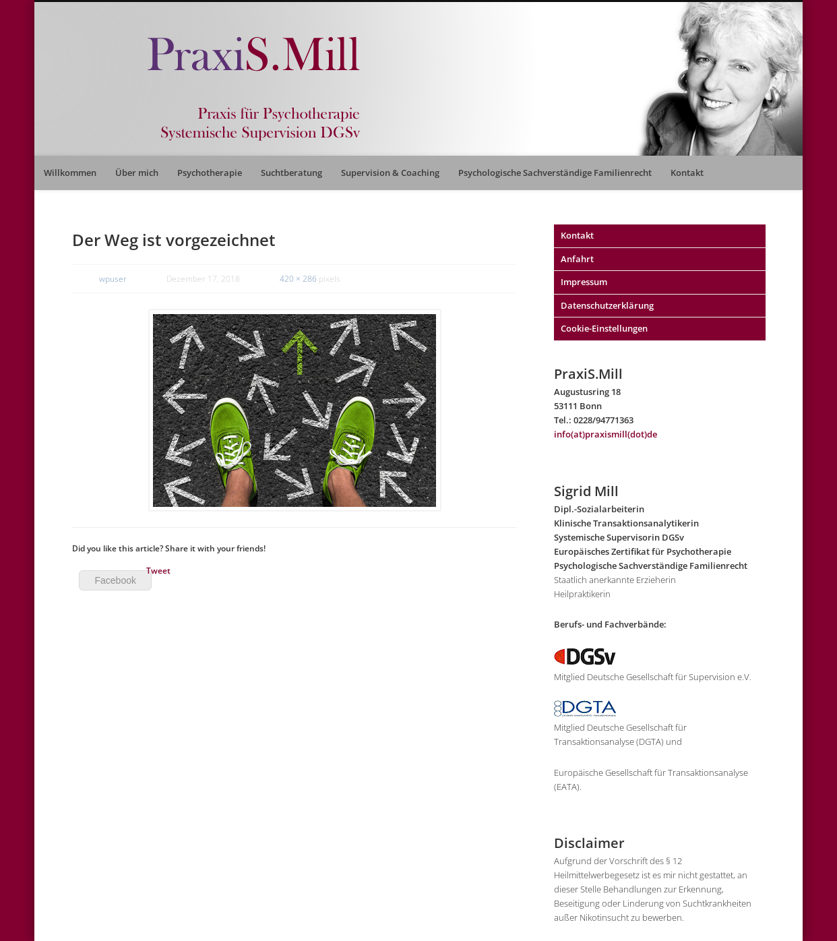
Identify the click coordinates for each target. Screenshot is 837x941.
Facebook (114, 580)
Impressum (584, 282)
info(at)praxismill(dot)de (605, 434)
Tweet (158, 570)
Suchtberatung (291, 172)
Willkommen (70, 172)
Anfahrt (577, 259)
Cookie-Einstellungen (604, 328)
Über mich (136, 172)
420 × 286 (298, 278)
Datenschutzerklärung (607, 305)
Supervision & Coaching (390, 172)
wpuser (113, 278)
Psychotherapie (209, 172)
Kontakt (687, 172)
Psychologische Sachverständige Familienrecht (555, 172)
